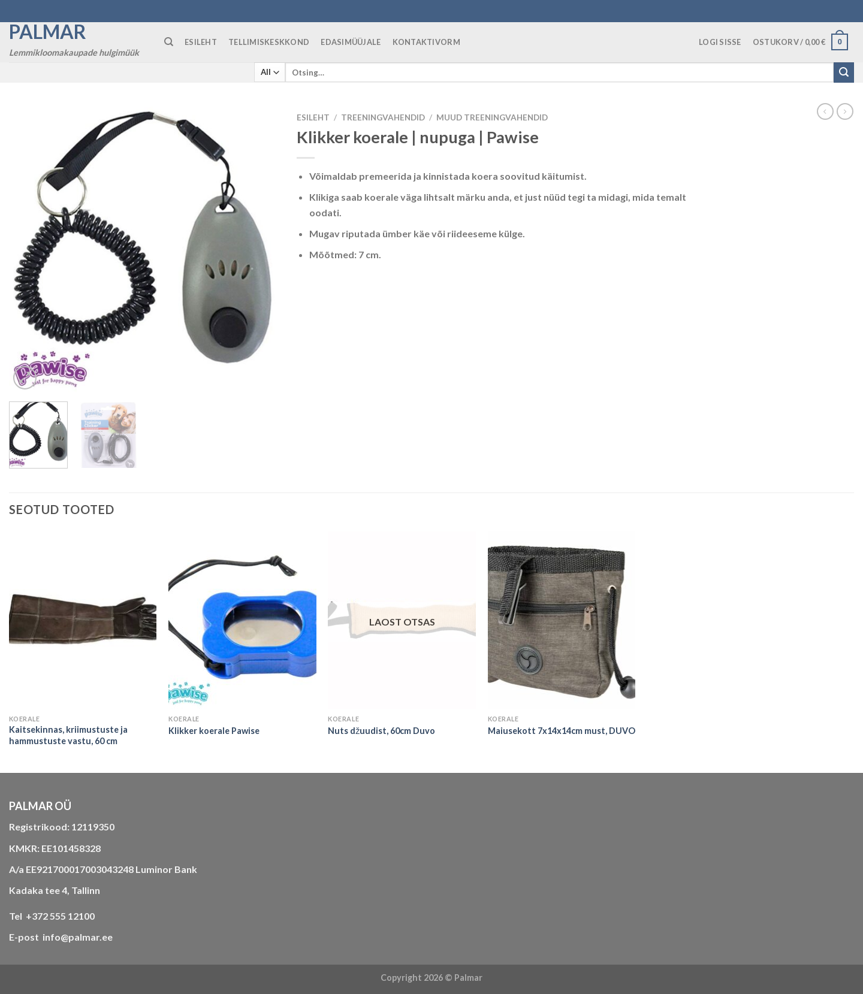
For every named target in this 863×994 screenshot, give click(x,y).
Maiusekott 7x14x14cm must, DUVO (561, 731)
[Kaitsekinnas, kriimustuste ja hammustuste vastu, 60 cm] (83, 620)
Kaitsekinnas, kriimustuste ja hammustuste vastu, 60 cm (68, 735)
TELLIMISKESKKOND (268, 42)
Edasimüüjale (351, 42)
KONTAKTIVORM (426, 42)
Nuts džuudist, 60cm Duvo (381, 731)
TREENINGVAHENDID (383, 117)
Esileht (313, 117)
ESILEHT (201, 42)
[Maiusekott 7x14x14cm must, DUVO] (562, 620)
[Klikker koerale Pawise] (242, 620)
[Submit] (844, 72)
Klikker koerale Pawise (213, 731)
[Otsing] (168, 42)
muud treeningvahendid (492, 117)
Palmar (47, 31)
